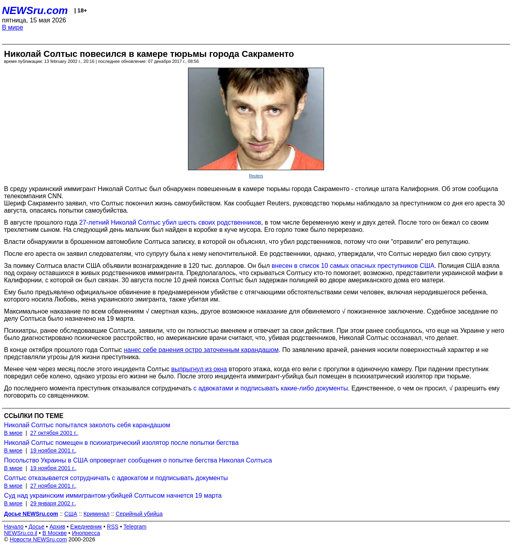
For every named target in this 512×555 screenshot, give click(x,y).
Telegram (135, 526)
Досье (36, 526)
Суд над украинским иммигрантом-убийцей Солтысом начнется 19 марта (113, 495)
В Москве (54, 533)
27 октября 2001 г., (54, 433)
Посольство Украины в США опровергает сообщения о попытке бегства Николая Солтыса (138, 460)
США (70, 514)
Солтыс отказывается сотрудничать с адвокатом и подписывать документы (116, 478)
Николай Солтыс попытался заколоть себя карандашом (87, 425)
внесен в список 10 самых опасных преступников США (353, 265)
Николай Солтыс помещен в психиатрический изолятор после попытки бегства (121, 442)
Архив (57, 526)
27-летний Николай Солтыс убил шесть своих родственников (170, 222)
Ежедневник (86, 526)
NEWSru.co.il (20, 533)
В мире (12, 27)
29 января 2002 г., (53, 503)
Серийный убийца (139, 514)
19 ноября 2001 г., (53, 450)
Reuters (256, 176)
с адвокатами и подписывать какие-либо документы (270, 388)
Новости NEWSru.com (38, 539)
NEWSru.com (35, 10)
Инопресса (86, 533)
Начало (14, 526)
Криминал (97, 514)
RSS (112, 526)
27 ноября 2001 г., (53, 486)
